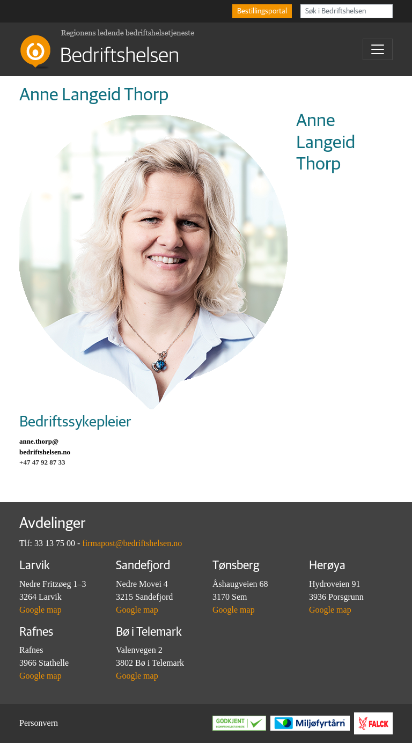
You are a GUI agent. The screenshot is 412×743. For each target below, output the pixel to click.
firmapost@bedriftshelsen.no (132, 543)
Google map (40, 609)
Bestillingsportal (262, 11)
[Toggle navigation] (378, 49)
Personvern (38, 722)
